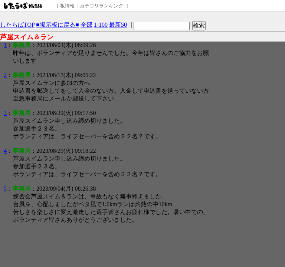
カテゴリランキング (101, 6)
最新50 (118, 25)
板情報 (67, 6)
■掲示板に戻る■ (57, 25)
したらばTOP (17, 25)
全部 (86, 25)
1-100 (101, 25)
